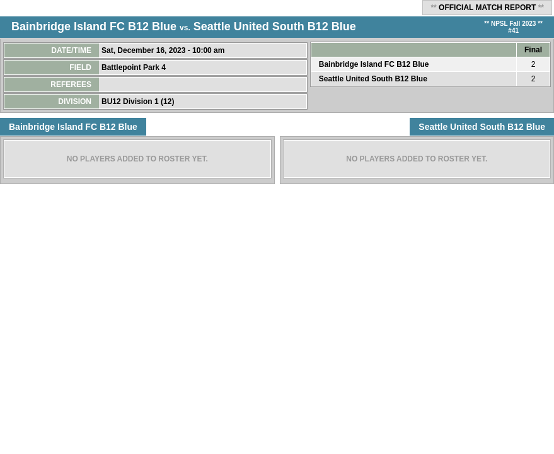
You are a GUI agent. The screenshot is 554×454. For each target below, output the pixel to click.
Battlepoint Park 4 (134, 67)
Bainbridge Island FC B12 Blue (93, 26)
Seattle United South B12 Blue (274, 26)
